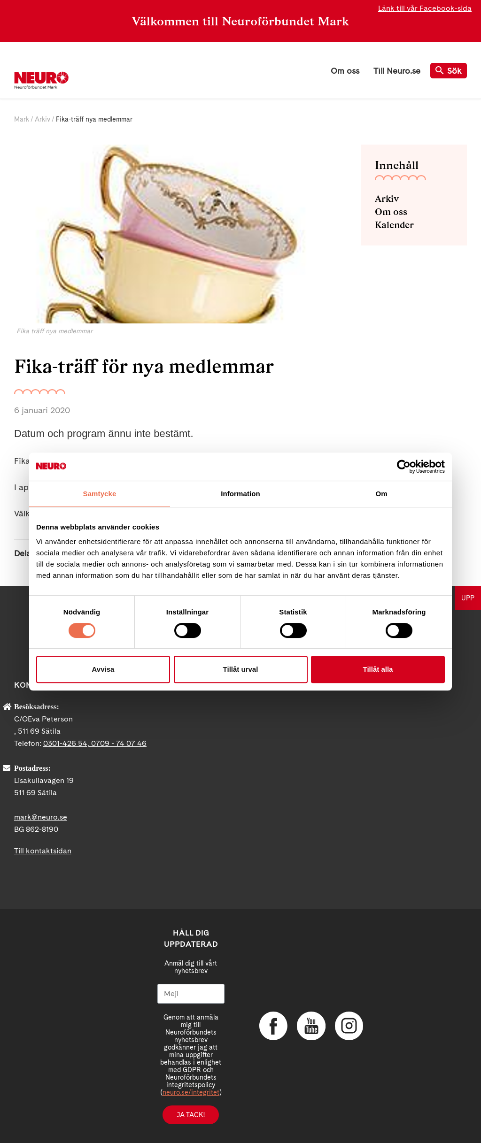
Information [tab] (240, 494)
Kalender (394, 224)
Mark (21, 119)
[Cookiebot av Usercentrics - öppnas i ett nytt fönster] (404, 467)
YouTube (311, 1026)
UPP (467, 598)
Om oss (345, 71)
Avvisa (103, 669)
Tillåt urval (240, 669)
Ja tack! (191, 1115)
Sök (448, 71)
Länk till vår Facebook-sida (425, 8)
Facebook (273, 1026)
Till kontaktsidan (42, 850)
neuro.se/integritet (191, 1092)
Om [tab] (381, 494)
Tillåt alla (378, 669)
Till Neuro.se (396, 71)
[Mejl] (191, 994)
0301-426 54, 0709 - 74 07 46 (95, 743)
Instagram (348, 1026)
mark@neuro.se (40, 817)
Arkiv (42, 119)
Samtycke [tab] (99, 494)
